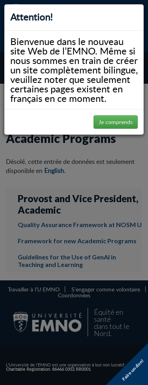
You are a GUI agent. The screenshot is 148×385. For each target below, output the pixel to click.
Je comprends (116, 122)
